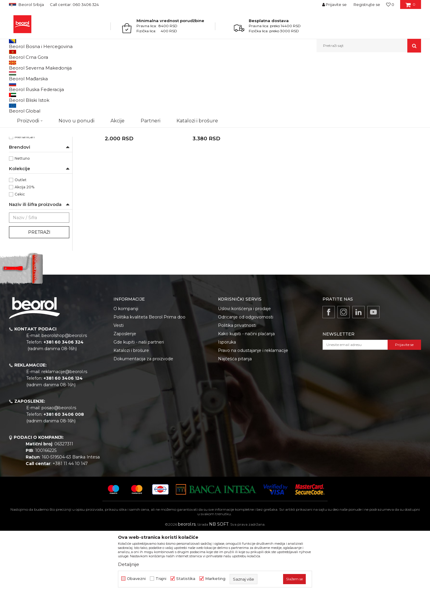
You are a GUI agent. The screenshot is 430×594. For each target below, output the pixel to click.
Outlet (21, 241)
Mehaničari (25, 198)
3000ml (22, 148)
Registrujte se (367, 4)
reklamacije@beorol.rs (64, 433)
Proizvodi (32, 65)
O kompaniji (125, 370)
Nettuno (22, 220)
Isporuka (227, 403)
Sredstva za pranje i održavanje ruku (108, 65)
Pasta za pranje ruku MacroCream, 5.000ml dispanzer (206, 189)
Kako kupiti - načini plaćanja (246, 395)
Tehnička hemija (59, 65)
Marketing (215, 578)
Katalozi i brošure (131, 412)
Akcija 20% (24, 248)
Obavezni (136, 578)
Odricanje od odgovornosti (245, 378)
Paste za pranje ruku (30, 89)
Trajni (161, 578)
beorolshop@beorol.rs (64, 397)
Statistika (185, 578)
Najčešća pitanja (235, 420)
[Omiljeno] (390, 4)
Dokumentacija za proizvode (143, 420)
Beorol (14, 65)
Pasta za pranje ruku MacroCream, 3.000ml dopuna (119, 189)
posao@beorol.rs (59, 469)
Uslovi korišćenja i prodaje (244, 370)
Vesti (118, 387)
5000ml (22, 155)
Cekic (20, 255)
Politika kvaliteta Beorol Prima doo (149, 378)
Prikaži (357, 75)
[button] (369, 45)
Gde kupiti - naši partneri (138, 403)
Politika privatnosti (237, 387)
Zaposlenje (124, 395)
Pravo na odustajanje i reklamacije (253, 412)
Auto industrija (28, 177)
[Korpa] (410, 6)
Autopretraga (243, 75)
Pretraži (39, 293)
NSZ (22, 112)
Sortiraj (270, 75)
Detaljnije (128, 564)
